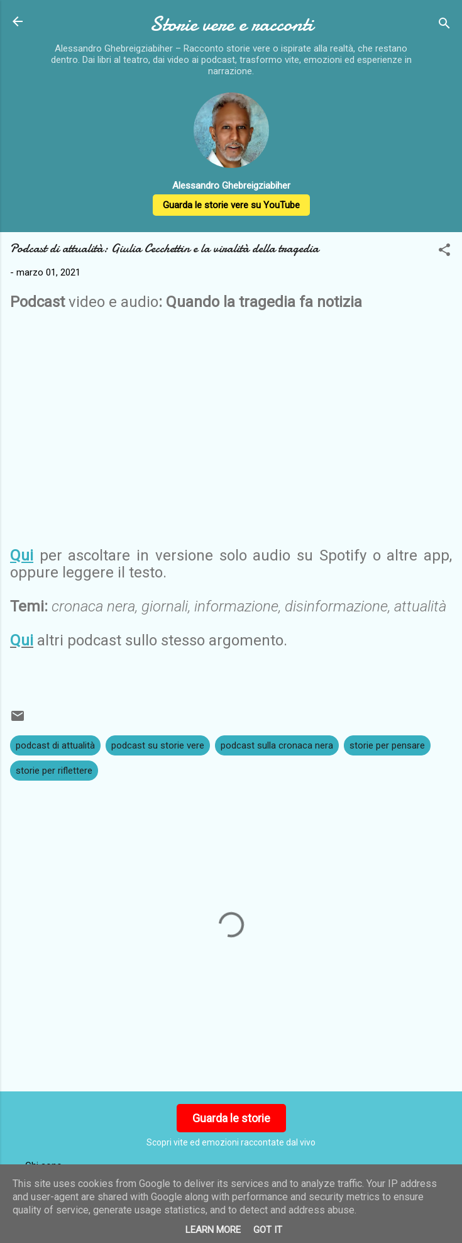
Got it (267, 1229)
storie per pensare (387, 745)
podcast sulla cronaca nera (277, 745)
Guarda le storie (231, 1118)
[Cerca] (444, 25)
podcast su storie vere (157, 745)
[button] (444, 252)
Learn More (213, 1229)
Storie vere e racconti (231, 24)
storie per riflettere (54, 770)
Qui (21, 640)
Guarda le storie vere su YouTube (231, 205)
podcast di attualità (55, 745)
